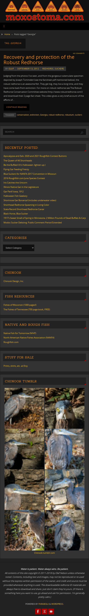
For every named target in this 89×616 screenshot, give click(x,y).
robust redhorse (56, 114)
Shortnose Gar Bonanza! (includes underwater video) (30, 200)
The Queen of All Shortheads (18, 160)
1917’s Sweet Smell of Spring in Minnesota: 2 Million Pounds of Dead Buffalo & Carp (45, 217)
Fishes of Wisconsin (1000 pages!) (20, 304)
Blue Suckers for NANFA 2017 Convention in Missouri (30, 173)
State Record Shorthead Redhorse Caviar (24, 209)
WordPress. (57, 604)
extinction (34, 114)
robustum (69, 114)
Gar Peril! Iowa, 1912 (14, 191)
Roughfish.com (11, 342)
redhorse (48, 68)
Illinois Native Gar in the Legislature (21, 186)
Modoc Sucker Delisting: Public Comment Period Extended (33, 222)
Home (7, 34)
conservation (23, 114)
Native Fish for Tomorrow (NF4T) (20, 333)
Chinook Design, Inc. (14, 281)
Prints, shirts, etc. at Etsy (16, 365)
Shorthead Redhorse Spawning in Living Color (26, 204)
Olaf (11, 68)
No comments (78, 53)
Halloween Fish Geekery (15, 195)
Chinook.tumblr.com (44, 552)
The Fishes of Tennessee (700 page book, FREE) (27, 309)
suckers (59, 68)
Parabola (44, 604)
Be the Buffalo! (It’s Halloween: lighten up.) (24, 164)
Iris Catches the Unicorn (15, 182)
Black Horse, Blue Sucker (16, 213)
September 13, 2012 (28, 68)
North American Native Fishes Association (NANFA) (29, 337)
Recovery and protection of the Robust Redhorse (39, 60)
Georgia (44, 114)
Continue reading (16, 107)
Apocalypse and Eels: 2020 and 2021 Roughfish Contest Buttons (35, 155)
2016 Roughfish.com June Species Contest (24, 178)
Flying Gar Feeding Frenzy (16, 169)
